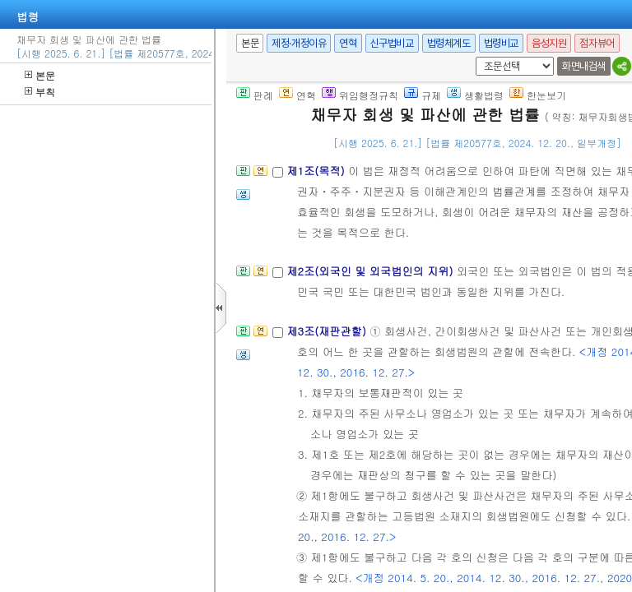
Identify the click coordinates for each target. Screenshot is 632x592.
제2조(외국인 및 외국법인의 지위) (371, 271)
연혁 (347, 43)
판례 (254, 95)
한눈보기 (537, 95)
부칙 (40, 92)
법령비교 (501, 43)
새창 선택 (472, 57)
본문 (40, 75)
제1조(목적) (317, 170)
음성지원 (549, 43)
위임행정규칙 (360, 95)
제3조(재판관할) (327, 331)
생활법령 (475, 95)
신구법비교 (392, 43)
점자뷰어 (596, 43)
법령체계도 (449, 43)
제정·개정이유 (299, 43)
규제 (422, 95)
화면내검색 (584, 66)
